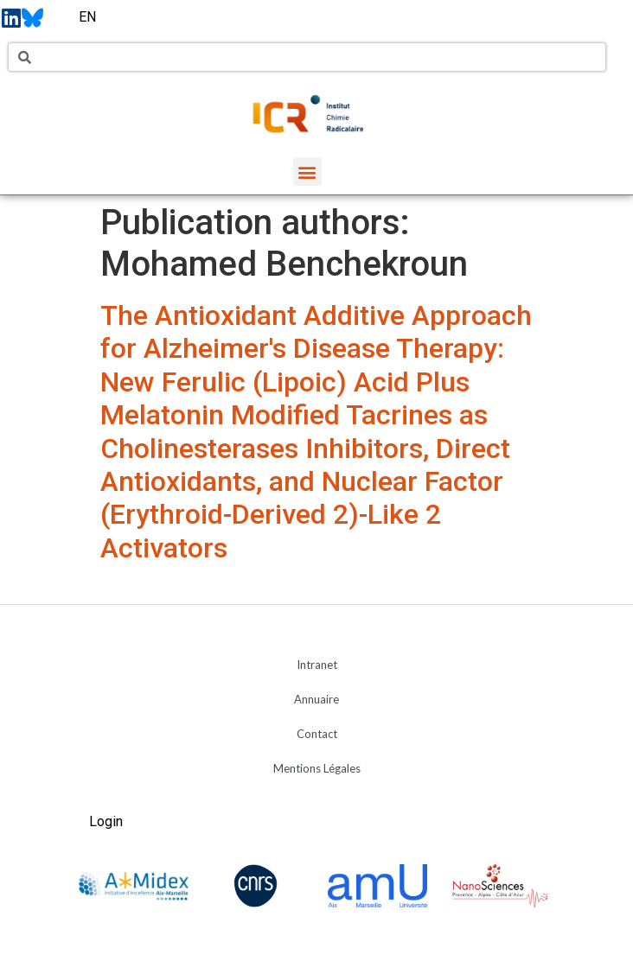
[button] (307, 171)
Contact (317, 734)
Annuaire (316, 699)
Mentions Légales (317, 768)
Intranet (317, 664)
